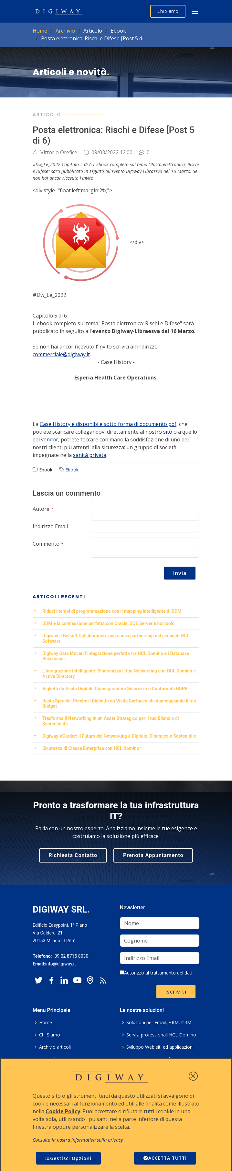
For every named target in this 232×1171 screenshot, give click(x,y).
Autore (43, 508)
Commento (48, 543)
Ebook (72, 470)
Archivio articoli (55, 1047)
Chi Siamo (167, 11)
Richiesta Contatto (73, 855)
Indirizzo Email (50, 526)
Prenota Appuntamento (153, 855)
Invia (179, 573)
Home (40, 30)
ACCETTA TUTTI (164, 1158)
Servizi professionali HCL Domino (161, 1035)
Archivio (65, 30)
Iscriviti (175, 991)
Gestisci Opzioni (68, 1158)
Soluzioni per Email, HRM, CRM (158, 1022)
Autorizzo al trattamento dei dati (156, 973)
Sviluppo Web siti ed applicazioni (160, 1047)
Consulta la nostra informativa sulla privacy (78, 1140)
